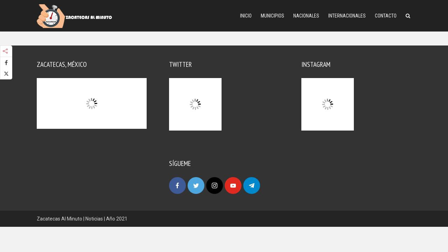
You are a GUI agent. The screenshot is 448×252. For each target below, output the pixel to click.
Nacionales (306, 16)
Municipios (272, 16)
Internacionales (347, 16)
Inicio (246, 16)
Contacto (386, 16)
